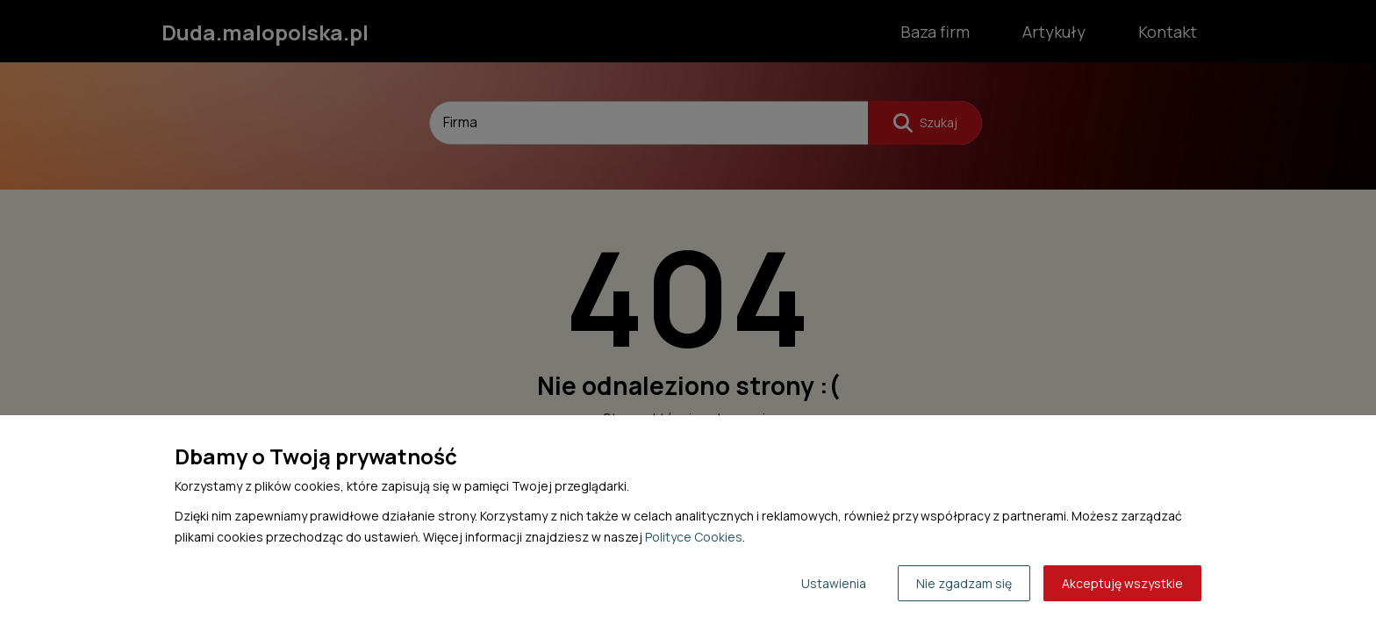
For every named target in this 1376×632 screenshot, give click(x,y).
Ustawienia (833, 583)
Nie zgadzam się (964, 583)
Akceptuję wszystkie (1122, 583)
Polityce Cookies (693, 536)
